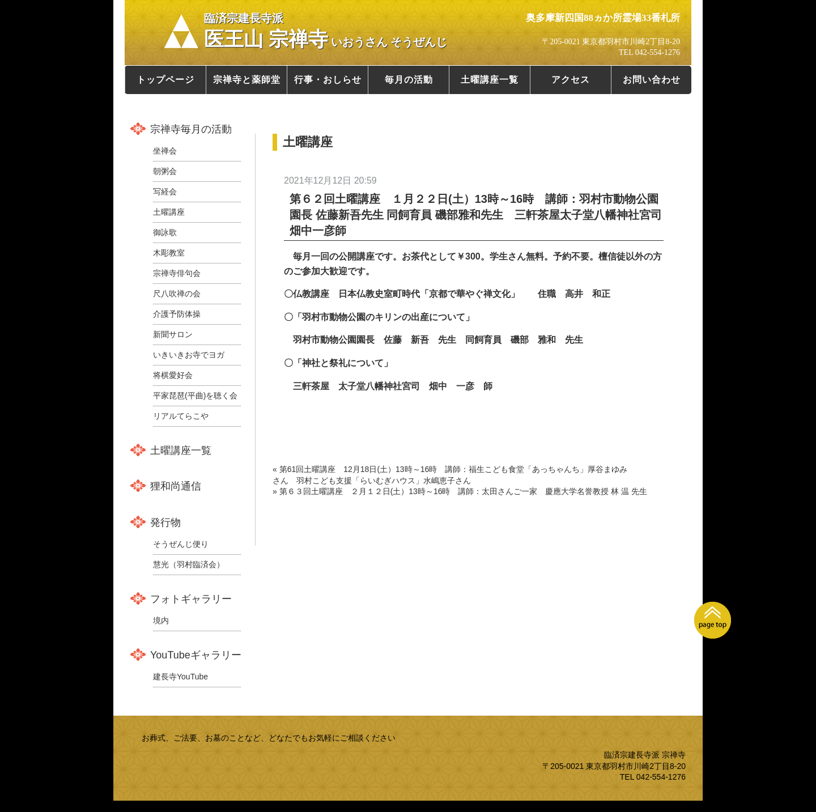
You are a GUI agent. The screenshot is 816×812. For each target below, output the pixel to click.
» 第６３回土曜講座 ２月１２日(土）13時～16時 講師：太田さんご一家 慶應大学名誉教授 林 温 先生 (460, 491)
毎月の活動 (409, 79)
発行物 (165, 522)
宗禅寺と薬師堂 (246, 79)
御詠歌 (165, 232)
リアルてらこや (181, 415)
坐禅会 (165, 150)
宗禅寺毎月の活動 (191, 129)
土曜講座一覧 (489, 79)
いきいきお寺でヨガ (188, 354)
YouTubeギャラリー (195, 655)
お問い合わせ (652, 79)
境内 (161, 620)
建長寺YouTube (180, 676)
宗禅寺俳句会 (177, 273)
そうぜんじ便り (181, 544)
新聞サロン (173, 334)
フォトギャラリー (191, 599)
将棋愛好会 (173, 375)
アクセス (570, 79)
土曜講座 (169, 211)
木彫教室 (169, 252)
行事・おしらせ (328, 79)
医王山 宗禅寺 (325, 31)
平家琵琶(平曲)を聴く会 (195, 395)
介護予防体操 (177, 313)
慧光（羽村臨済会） (188, 564)
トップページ (165, 79)
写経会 (165, 191)
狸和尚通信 (175, 486)
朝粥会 (165, 171)
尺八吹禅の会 (177, 293)
